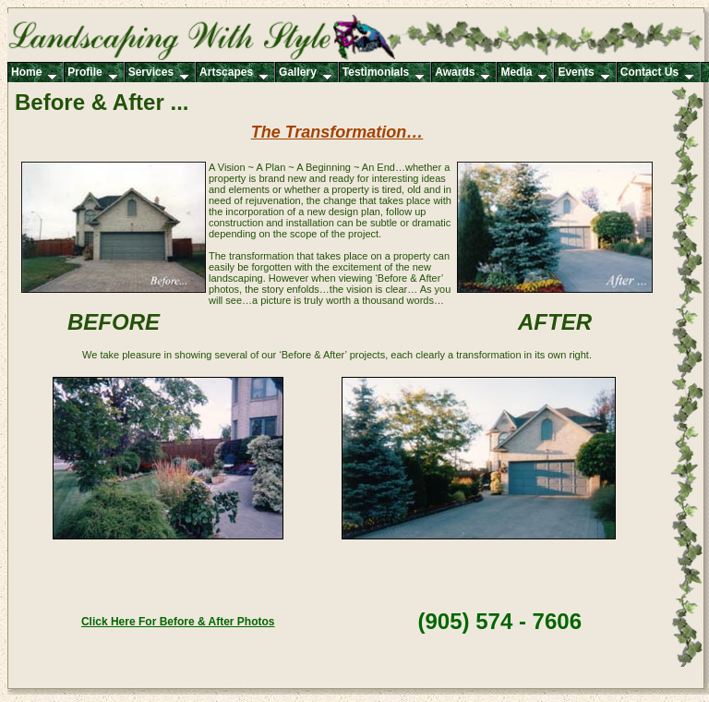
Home (34, 73)
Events (583, 73)
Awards (462, 73)
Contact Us (657, 73)
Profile (92, 73)
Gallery (305, 73)
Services (158, 73)
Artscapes (234, 73)
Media (523, 73)
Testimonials (383, 73)
